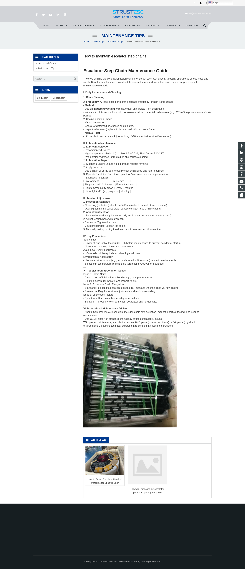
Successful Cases (47, 63)
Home (86, 41)
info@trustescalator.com (200, 13)
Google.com (58, 97)
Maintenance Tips (122, 35)
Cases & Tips (98, 41)
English (214, 3)
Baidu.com (42, 97)
